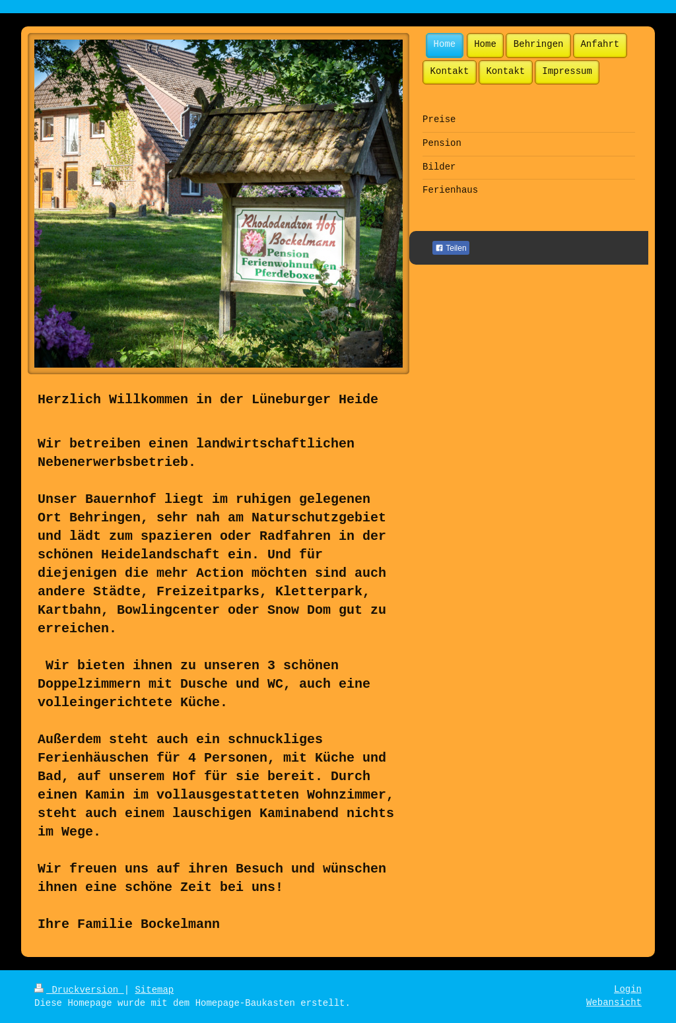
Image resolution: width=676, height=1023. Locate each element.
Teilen (450, 248)
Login (628, 989)
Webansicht (614, 1002)
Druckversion (79, 990)
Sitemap (154, 990)
